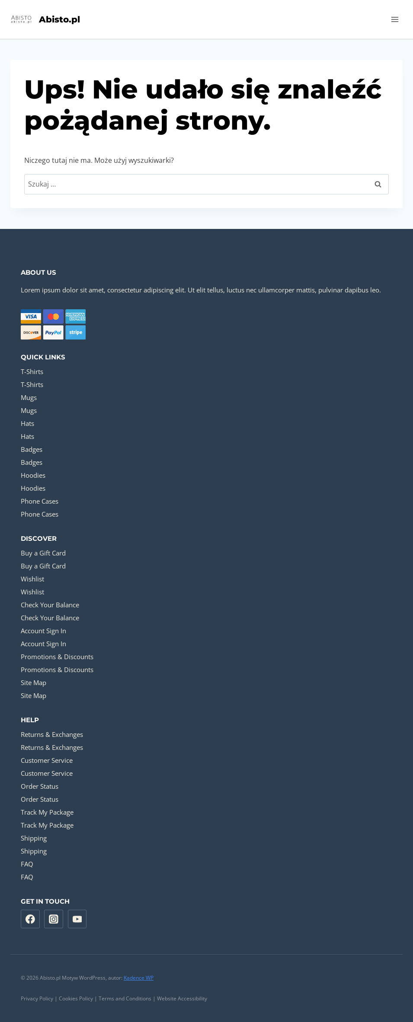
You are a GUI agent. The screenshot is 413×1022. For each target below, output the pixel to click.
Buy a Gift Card (43, 553)
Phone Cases (39, 501)
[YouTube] (77, 919)
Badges (31, 449)
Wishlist (32, 578)
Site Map (33, 682)
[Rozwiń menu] (395, 19)
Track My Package (47, 812)
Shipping (34, 838)
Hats (27, 423)
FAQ (27, 864)
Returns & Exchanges (52, 734)
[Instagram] (53, 919)
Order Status (39, 786)
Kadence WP (139, 977)
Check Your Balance (50, 604)
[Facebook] (30, 919)
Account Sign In (43, 630)
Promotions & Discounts (57, 656)
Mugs (29, 397)
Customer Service (47, 760)
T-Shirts (32, 371)
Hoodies (33, 475)
